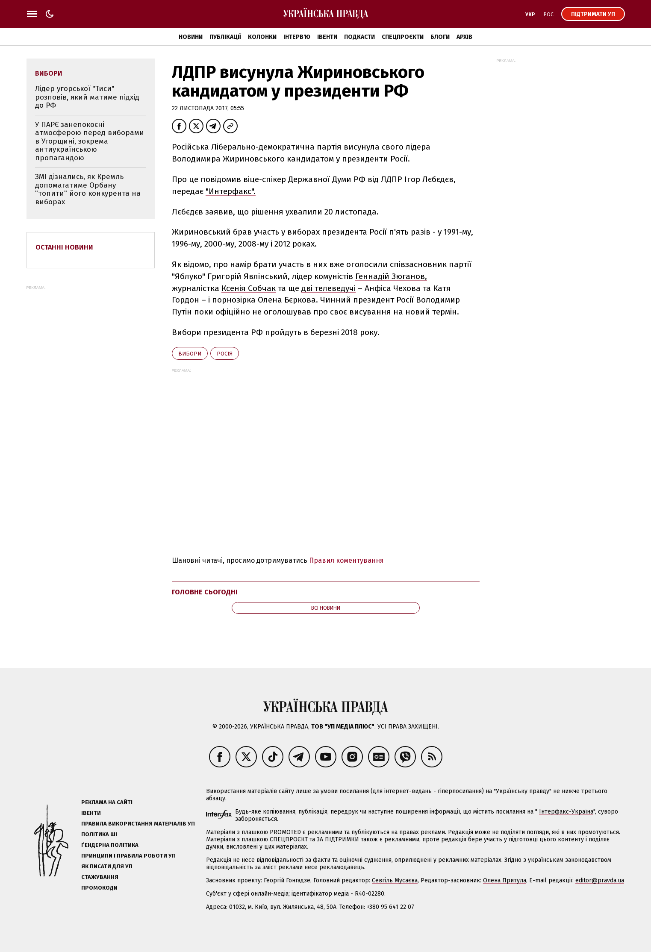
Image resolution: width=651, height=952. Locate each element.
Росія (225, 353)
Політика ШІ (99, 834)
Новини (191, 37)
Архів (464, 37)
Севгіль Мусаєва (395, 880)
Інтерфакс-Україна (566, 811)
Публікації (225, 37)
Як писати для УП (107, 866)
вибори (189, 353)
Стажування (99, 877)
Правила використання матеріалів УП (138, 823)
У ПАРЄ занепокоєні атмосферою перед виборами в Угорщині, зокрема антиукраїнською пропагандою (89, 141)
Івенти (327, 37)
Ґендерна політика (109, 845)
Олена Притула (504, 880)
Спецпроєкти (403, 37)
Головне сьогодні (205, 592)
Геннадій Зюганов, (391, 276)
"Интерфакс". (231, 191)
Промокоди (99, 887)
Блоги (440, 37)
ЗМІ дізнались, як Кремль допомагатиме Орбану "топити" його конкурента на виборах (88, 189)
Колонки (262, 37)
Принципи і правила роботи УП (128, 855)
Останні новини (64, 247)
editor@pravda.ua (599, 880)
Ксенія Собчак (248, 288)
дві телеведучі (328, 288)
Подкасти (359, 37)
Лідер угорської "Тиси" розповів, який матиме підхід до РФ (87, 97)
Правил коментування (346, 560)
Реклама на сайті (107, 802)
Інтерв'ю (296, 37)
